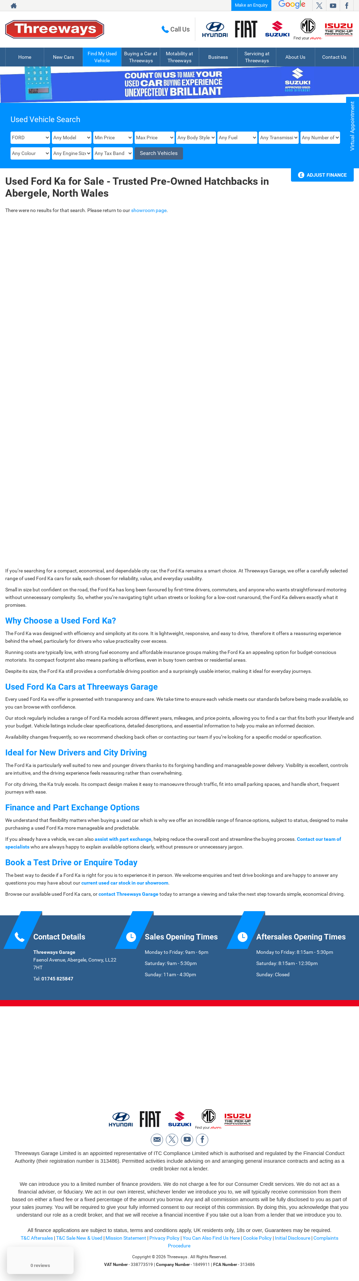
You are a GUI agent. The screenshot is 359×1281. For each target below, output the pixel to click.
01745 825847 (57, 978)
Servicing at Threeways (257, 57)
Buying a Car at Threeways (140, 57)
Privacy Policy (164, 1238)
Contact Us (334, 57)
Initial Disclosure (293, 1238)
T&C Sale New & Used (79, 1238)
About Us (295, 57)
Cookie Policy (257, 1238)
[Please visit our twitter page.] (319, 5)
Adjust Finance (327, 175)
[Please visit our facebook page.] (346, 5)
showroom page (149, 210)
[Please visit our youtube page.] (333, 5)
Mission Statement (126, 1238)
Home (24, 57)
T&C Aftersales (37, 1238)
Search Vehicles (159, 153)
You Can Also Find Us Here (211, 1238)
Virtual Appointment (352, 126)
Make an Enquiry (251, 5)
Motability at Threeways (179, 57)
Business (218, 57)
